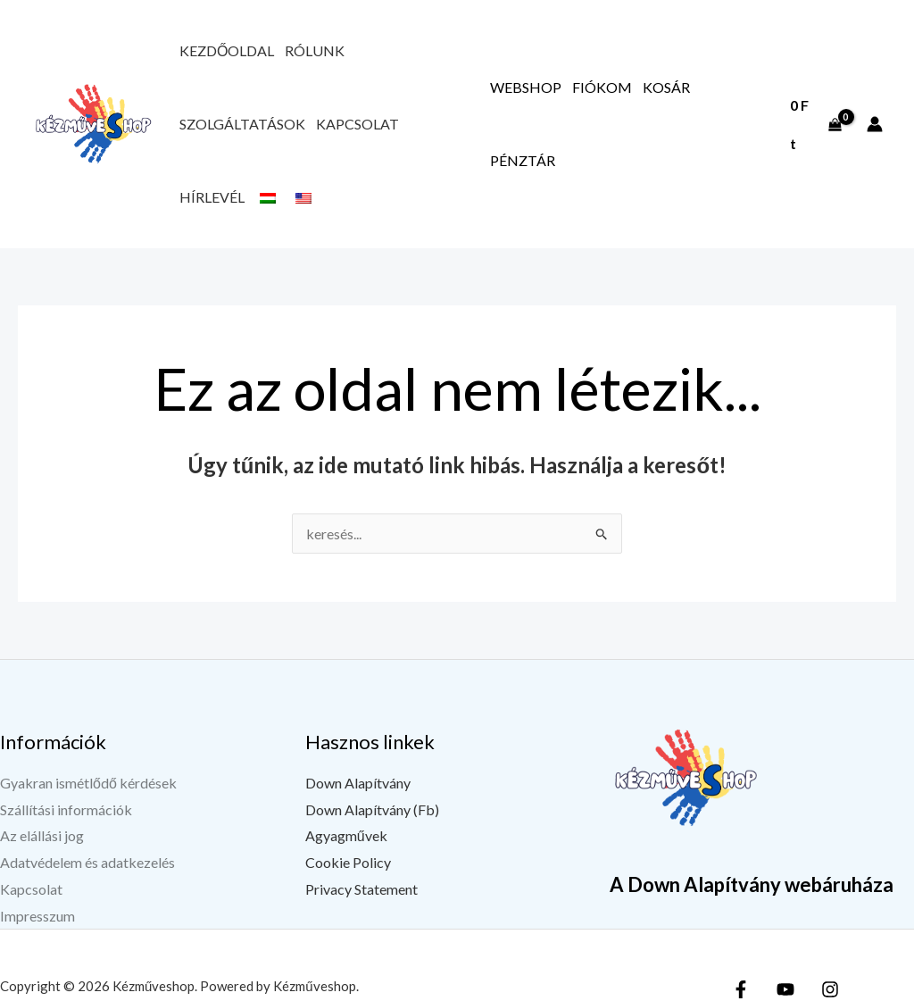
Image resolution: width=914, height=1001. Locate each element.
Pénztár (522, 160)
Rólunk (315, 50)
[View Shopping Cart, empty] (816, 123)
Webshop (525, 87)
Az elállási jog (42, 835)
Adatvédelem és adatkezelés (87, 862)
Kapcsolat (357, 123)
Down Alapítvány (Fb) (372, 809)
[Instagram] (830, 989)
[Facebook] (741, 989)
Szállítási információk (66, 809)
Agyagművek (346, 835)
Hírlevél (212, 196)
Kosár (666, 87)
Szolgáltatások (242, 123)
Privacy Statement (361, 888)
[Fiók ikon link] (875, 124)
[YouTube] (785, 989)
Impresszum (37, 915)
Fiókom (602, 87)
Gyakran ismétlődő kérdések (88, 782)
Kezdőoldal (226, 50)
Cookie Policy (348, 862)
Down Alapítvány (358, 782)
